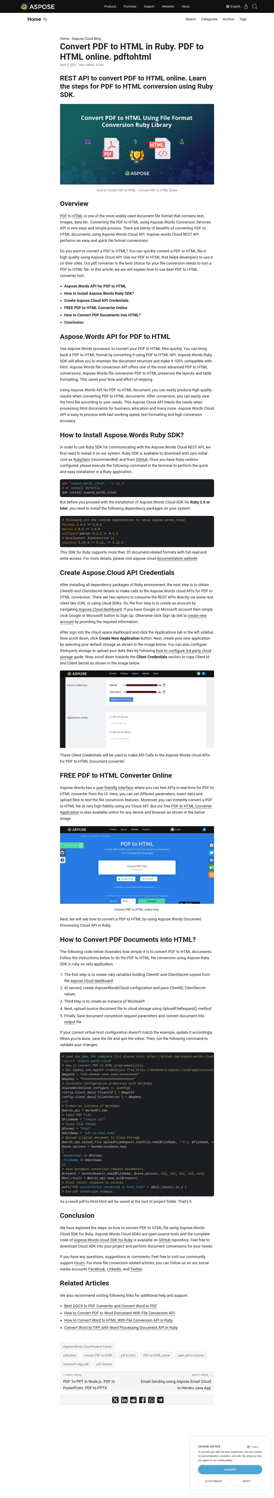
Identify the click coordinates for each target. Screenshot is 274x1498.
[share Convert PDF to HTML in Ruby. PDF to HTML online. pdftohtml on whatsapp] (151, 1401)
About (186, 6)
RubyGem (81, 459)
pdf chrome (104, 1364)
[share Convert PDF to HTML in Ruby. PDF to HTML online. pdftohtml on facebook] (142, 1401)
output (69, 1022)
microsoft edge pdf (75, 1364)
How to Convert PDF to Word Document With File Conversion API (119, 1313)
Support (149, 6)
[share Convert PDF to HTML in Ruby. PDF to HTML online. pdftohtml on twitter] (115, 1401)
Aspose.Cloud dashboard (100, 609)
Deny (247, 1481)
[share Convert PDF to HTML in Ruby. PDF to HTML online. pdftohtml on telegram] (160, 1401)
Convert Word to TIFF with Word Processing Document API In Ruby (121, 1327)
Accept (230, 1469)
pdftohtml (69, 1355)
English (229, 6)
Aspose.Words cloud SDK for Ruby (103, 1240)
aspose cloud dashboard (92, 980)
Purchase (130, 6)
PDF (63, 216)
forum (79, 1263)
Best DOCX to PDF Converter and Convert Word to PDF (110, 1306)
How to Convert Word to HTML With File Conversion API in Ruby (118, 1320)
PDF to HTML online (156, 1355)
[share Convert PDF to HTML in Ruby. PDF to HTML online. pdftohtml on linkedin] (124, 1401)
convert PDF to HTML (98, 1355)
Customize (213, 1481)
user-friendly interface (115, 787)
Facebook (96, 1269)
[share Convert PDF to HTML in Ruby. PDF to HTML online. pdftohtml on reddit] (133, 1401)
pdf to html (128, 1355)
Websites (168, 6)
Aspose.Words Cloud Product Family (87, 1346)
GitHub (142, 459)
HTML (77, 216)
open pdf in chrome (191, 1355)
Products (110, 6)
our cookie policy (222, 1460)
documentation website (177, 558)
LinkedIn (114, 1269)
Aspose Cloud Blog (86, 39)
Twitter (136, 1269)
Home (34, 19)
